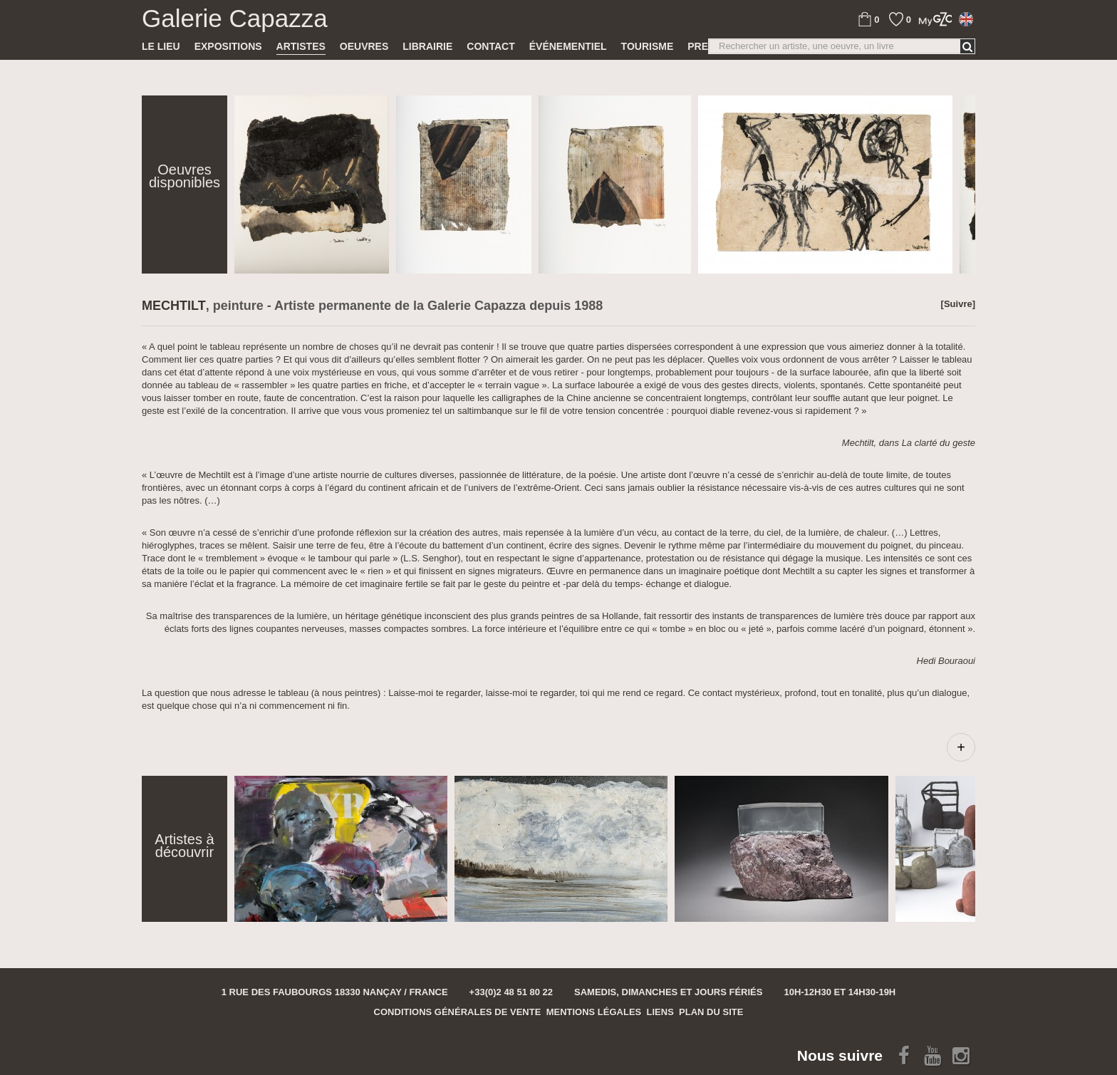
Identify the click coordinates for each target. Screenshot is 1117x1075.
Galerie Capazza (235, 18)
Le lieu (161, 46)
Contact (490, 46)
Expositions (228, 46)
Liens (660, 1012)
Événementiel (568, 46)
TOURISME (647, 46)
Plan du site (711, 1012)
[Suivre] (958, 303)
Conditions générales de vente (457, 1012)
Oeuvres (364, 46)
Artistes (301, 46)
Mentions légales (594, 1012)
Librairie (427, 46)
